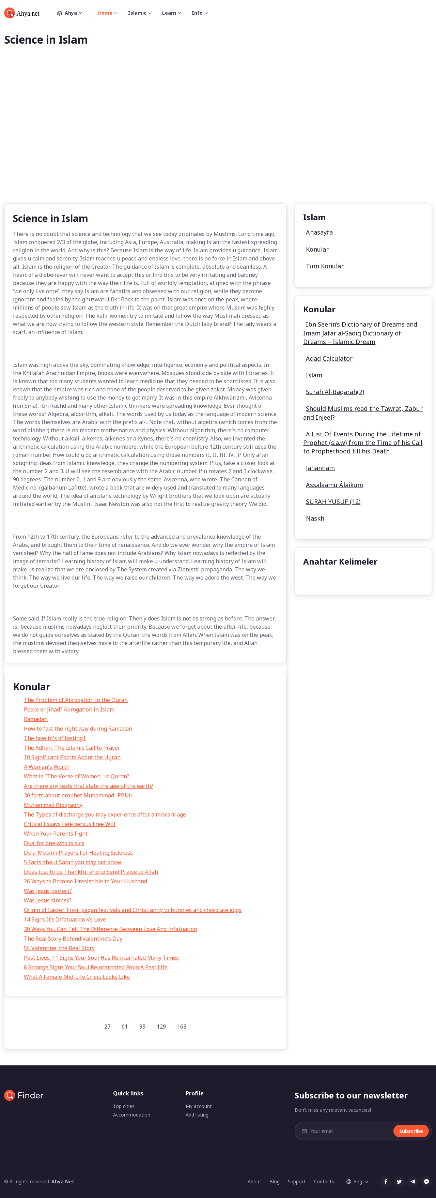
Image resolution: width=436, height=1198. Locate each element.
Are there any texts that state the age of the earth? (88, 786)
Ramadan (36, 719)
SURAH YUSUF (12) (333, 501)
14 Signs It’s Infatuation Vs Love (65, 919)
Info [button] (197, 13)
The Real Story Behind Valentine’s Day (73, 938)
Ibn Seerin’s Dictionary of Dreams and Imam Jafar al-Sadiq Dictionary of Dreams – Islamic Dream (360, 332)
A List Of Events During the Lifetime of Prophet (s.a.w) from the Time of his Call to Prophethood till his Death (362, 442)
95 (142, 1026)
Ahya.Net (62, 1181)
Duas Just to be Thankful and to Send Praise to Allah (91, 871)
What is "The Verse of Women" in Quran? (76, 776)
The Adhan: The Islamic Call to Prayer (72, 747)
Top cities (124, 1106)
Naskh (315, 518)
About (254, 1181)
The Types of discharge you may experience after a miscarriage (105, 814)
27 (107, 1026)
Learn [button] (169, 13)
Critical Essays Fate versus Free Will (69, 824)
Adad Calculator (329, 358)
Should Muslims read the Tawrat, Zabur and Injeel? (363, 412)
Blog (274, 1181)
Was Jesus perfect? (48, 891)
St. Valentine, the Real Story (59, 948)
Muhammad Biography (53, 805)
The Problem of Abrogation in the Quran (76, 700)
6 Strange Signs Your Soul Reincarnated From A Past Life (96, 967)
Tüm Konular (325, 266)
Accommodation (131, 1114)
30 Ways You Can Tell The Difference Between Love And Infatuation (110, 929)
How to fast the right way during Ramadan (78, 728)
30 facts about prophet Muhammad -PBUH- (79, 795)
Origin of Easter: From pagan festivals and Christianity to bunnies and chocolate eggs (133, 910)
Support (297, 1181)
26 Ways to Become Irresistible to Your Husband (85, 881)
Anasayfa (319, 232)
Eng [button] (354, 1181)
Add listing (197, 1114)
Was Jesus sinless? (48, 900)
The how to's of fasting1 (55, 738)
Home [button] (105, 13)
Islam (314, 375)
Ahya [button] (73, 13)
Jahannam (320, 468)
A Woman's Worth (46, 766)
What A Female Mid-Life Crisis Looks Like (77, 976)
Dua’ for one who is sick (54, 843)
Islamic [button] (137, 13)
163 (181, 1026)
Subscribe (411, 1131)
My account (199, 1106)
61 (125, 1026)
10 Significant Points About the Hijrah (72, 757)
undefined (321, 578)
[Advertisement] (218, 135)
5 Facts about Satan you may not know (72, 862)
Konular (317, 249)
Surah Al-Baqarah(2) (335, 392)
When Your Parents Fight (56, 833)
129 (161, 1026)
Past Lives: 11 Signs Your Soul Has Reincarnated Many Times (101, 957)
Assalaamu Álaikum (334, 485)
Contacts (324, 1181)
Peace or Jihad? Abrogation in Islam (69, 709)
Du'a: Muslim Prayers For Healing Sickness (78, 852)
